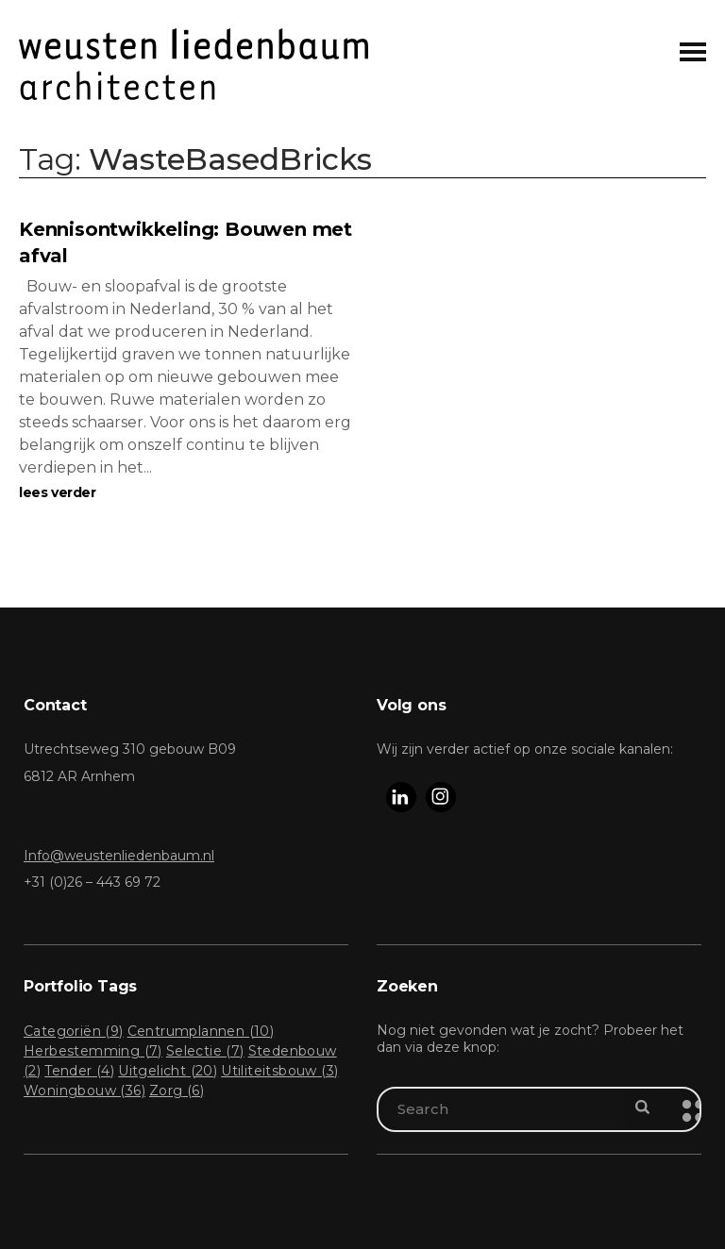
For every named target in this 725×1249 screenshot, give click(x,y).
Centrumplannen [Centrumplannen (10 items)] (201, 1031)
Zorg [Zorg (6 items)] (176, 1090)
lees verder (57, 492)
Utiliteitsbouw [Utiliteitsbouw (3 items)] (279, 1070)
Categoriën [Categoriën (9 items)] (74, 1031)
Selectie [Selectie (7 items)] (205, 1050)
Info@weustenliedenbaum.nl (119, 855)
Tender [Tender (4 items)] (79, 1070)
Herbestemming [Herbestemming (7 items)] (93, 1050)
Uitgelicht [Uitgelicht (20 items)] (167, 1070)
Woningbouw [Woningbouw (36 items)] (84, 1090)
